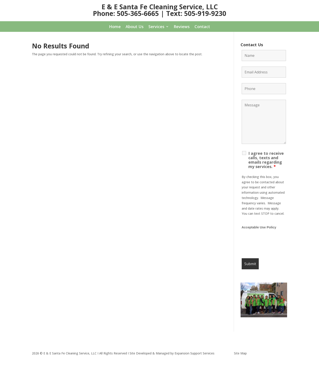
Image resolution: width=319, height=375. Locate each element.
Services (156, 27)
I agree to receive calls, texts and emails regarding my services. (266, 160)
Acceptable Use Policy (259, 227)
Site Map (240, 353)
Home (115, 27)
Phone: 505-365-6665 (126, 13)
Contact (202, 27)
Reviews (182, 27)
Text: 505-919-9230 (196, 13)
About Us (135, 27)
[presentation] (275, 244)
